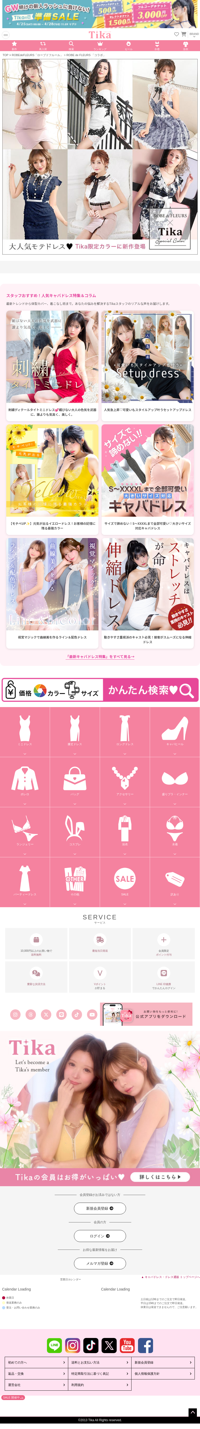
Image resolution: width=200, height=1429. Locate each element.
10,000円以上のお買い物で (36, 945)
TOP (5, 55)
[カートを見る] (183, 33)
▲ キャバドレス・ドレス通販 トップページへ (170, 1277)
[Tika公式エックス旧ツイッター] (46, 1014)
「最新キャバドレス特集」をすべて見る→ (100, 656)
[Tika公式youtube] (92, 1014)
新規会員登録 (100, 1208)
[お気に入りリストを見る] (176, 34)
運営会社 (14, 1385)
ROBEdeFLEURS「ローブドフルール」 (37, 55)
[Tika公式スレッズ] (30, 1014)
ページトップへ (193, 1412)
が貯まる (100, 978)
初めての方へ (17, 1362)
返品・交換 (16, 1374)
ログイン (100, 1236)
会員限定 (163, 945)
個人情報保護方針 (147, 1374)
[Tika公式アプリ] (146, 1014)
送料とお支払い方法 (85, 1362)
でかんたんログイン (163, 978)
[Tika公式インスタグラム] (15, 1014)
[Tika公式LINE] (61, 1014)
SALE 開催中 (11, 1397)
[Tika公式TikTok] (77, 1014)
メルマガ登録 (100, 1263)
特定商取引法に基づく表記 (90, 1374)
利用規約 (77, 1385)
